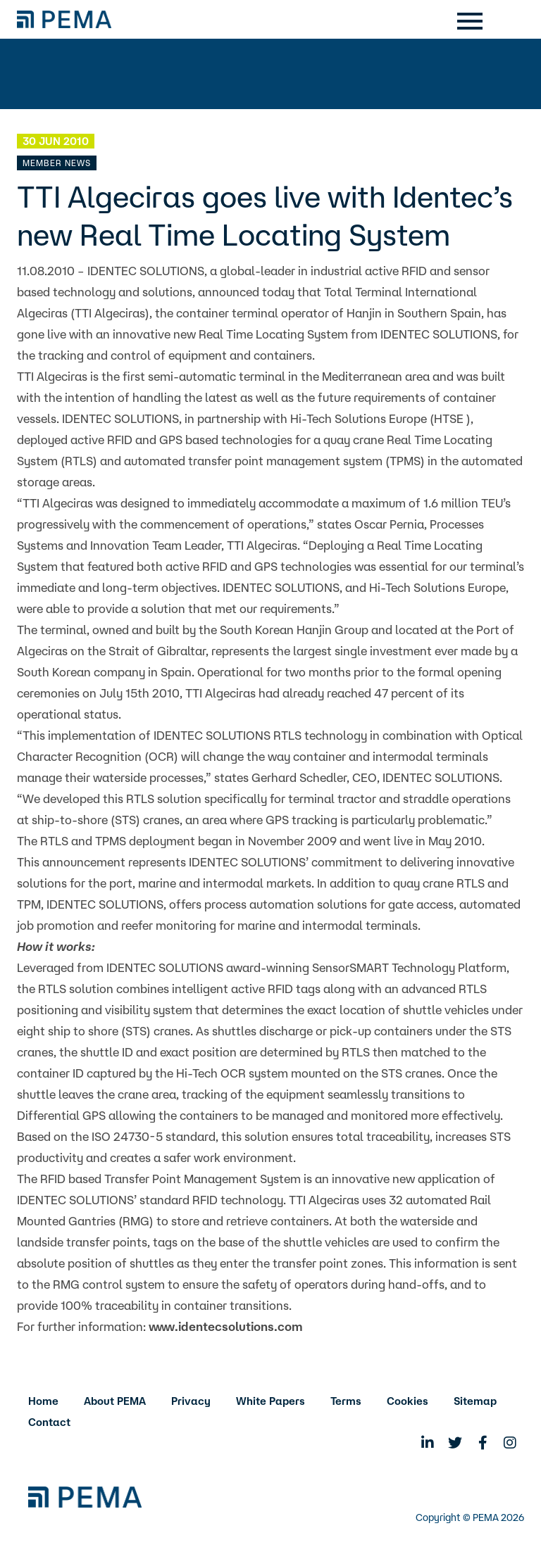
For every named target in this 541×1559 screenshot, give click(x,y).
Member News (57, 163)
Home (43, 1401)
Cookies (407, 1401)
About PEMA (115, 1401)
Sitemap (475, 1401)
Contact (49, 1422)
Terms (345, 1401)
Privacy (191, 1401)
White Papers (270, 1401)
